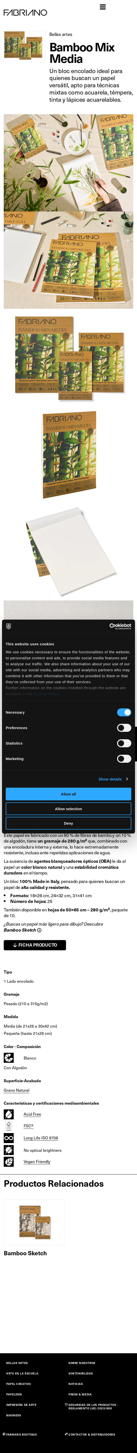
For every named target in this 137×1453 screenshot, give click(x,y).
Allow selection (68, 808)
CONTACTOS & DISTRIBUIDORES (91, 1434)
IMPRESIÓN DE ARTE (21, 1405)
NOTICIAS (75, 1384)
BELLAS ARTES (17, 1363)
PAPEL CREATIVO (18, 1384)
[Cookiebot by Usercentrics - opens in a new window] (109, 626)
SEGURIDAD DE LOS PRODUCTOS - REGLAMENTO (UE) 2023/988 (93, 1406)
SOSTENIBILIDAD (80, 1373)
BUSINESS (13, 1415)
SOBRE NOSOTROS (81, 1363)
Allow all (68, 794)
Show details (110, 779)
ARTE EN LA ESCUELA (22, 1373)
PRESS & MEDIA (80, 1394)
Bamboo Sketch (25, 1253)
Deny (68, 823)
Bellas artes (60, 34)
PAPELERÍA (14, 1394)
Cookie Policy (47, 693)
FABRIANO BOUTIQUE (21, 1434)
